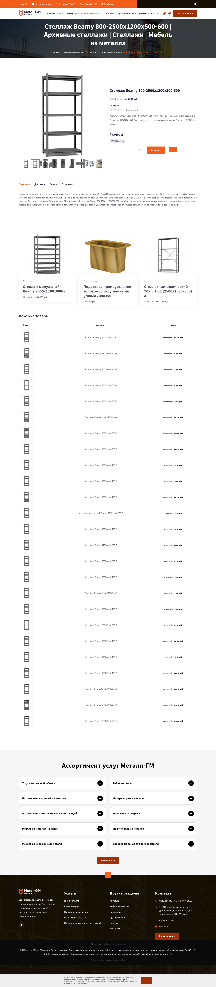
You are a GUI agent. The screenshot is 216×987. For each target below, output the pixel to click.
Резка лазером (71, 906)
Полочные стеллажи (152, 281)
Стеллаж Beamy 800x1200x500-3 (101, 625)
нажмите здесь (81, 984)
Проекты (142, 13)
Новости (114, 923)
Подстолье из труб (90, 281)
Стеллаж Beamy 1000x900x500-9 (101, 433)
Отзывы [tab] (68, 184)
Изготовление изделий (76, 911)
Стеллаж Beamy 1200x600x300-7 (101, 545)
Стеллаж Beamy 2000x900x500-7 (101, 337)
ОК (146, 980)
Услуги (60, 13)
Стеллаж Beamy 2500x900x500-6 (101, 721)
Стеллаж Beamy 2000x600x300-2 (101, 369)
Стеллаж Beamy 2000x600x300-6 (101, 561)
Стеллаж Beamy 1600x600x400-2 (101, 529)
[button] (104, 74)
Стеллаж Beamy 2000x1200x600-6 (101, 689)
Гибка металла (71, 900)
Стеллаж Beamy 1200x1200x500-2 (101, 593)
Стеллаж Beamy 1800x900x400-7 (101, 641)
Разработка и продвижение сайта (108, 960)
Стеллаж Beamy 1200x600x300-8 (101, 353)
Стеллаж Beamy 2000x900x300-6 (101, 401)
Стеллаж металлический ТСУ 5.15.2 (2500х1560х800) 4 (168, 291)
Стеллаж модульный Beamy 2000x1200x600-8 (44, 289)
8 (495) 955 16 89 (90, 3)
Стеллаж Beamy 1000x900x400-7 (101, 673)
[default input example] (126, 150)
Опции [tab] (53, 184)
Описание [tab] (24, 184)
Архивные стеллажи (31, 281)
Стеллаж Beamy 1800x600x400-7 (101, 609)
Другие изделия (126, 13)
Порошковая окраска (75, 917)
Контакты (153, 13)
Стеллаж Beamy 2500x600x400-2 (101, 481)
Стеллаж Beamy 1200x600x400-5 (101, 657)
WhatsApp (108, 3)
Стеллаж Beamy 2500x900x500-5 (101, 449)
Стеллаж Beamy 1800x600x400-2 (101, 465)
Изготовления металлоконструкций (82, 923)
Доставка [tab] (39, 184)
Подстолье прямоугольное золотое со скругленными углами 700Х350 (107, 291)
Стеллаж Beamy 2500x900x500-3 (101, 385)
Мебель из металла (90, 13)
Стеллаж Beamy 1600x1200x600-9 (101, 705)
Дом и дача (109, 13)
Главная (51, 13)
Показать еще (108, 860)
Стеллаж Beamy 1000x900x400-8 (101, 497)
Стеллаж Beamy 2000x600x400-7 (101, 577)
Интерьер (72, 13)
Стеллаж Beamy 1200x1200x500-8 (101, 417)
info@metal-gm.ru (43, 3)
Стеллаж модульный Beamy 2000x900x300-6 (101, 513)
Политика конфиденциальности (108, 944)
